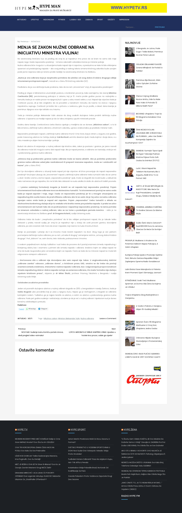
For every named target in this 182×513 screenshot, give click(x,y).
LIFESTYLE (35, 19)
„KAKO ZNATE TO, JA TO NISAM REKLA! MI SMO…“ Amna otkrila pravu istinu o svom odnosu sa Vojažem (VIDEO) (141, 486)
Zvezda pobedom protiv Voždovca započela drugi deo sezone (90, 478)
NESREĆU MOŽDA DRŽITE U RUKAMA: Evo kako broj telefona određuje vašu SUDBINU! (142, 464)
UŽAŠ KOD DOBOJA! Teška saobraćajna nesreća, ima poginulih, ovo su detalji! (36, 457)
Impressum (124, 19)
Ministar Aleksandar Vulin (69, 318)
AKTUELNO (21, 19)
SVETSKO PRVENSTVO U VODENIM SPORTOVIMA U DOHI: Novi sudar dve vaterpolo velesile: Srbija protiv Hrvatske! (89, 450)
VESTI (30, 318)
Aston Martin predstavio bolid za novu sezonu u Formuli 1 (89, 440)
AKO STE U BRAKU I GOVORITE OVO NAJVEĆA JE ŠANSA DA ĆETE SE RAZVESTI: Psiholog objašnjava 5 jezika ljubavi (143, 454)
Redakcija (24, 41)
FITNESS (61, 19)
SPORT (100, 19)
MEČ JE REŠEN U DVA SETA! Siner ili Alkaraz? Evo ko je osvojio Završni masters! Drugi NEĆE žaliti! (37, 466)
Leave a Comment (108, 318)
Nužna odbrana (87, 318)
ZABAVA (89, 19)
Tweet (21, 309)
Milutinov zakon (50, 318)
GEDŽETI (111, 19)
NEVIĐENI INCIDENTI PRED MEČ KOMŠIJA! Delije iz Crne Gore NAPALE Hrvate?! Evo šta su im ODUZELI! (37, 440)
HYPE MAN (50, 6)
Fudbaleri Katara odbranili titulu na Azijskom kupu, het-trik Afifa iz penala (90, 461)
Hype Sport (78, 429)
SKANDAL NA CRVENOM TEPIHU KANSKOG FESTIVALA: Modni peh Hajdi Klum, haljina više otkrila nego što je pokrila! (143, 474)
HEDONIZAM (48, 19)
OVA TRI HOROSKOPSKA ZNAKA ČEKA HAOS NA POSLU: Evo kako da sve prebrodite (34, 449)
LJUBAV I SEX (75, 19)
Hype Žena (130, 429)
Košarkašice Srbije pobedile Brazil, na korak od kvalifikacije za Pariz (88, 469)
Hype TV (22, 429)
